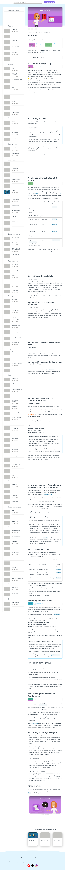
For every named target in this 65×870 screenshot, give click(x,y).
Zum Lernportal (19, 857)
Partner (42, 862)
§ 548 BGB (54, 219)
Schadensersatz (32, 242)
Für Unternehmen (33, 862)
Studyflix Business (53, 862)
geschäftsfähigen (55, 655)
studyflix (8, 2)
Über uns (10, 862)
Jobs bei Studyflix (20, 862)
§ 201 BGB (58, 578)
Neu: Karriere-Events (49, 2)
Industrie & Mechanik (32, 32)
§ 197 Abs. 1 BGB (56, 240)
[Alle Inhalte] (57, 2)
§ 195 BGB (36, 193)
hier (43, 52)
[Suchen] (40, 2)
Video (29, 793)
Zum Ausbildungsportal (33, 857)
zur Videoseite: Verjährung (45, 825)
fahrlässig (45, 538)
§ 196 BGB (54, 231)
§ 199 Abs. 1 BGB (48, 494)
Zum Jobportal (46, 857)
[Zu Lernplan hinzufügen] (29, 29)
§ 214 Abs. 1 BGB (43, 705)
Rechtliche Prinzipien (45, 32)
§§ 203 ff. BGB (57, 614)
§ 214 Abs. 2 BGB (34, 723)
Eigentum (51, 369)
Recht (39, 32)
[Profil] (60, 2)
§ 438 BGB (54, 224)
